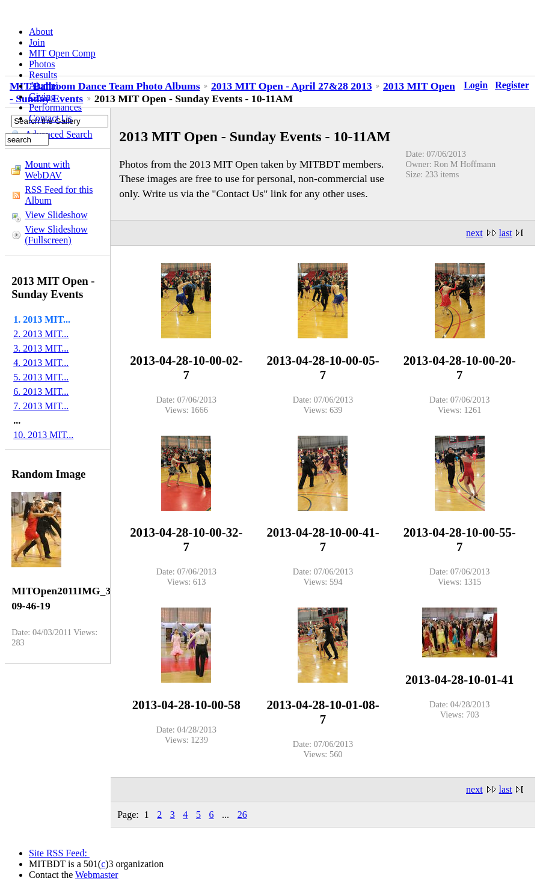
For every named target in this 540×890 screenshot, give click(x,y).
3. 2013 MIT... (41, 348)
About (41, 31)
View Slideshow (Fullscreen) (56, 234)
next (474, 233)
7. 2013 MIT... (41, 406)
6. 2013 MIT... (41, 391)
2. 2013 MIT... (41, 334)
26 (242, 814)
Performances (55, 107)
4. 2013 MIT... (41, 363)
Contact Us (50, 118)
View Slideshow (56, 215)
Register (512, 85)
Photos (42, 64)
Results (43, 75)
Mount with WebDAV (47, 169)
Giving (42, 96)
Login (476, 85)
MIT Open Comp (62, 53)
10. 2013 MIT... (43, 435)
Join (37, 42)
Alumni (43, 86)
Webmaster (96, 875)
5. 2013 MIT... (41, 377)
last (505, 233)
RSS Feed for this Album (59, 195)
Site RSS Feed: (59, 853)
